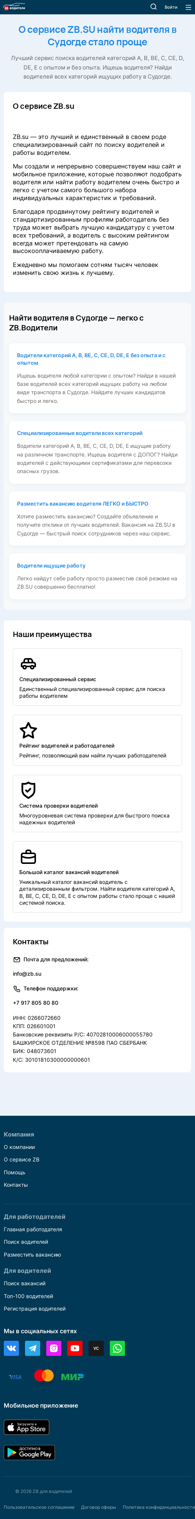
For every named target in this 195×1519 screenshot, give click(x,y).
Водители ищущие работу (51, 565)
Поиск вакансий (24, 1283)
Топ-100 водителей (28, 1296)
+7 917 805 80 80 (35, 1002)
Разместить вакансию (32, 1254)
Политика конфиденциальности (159, 1507)
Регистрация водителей (35, 1308)
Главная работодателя (33, 1229)
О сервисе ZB (21, 1159)
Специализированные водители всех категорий (79, 433)
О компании (19, 1147)
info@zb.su (27, 973)
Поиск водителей (26, 1241)
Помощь (14, 1172)
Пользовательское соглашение (39, 1507)
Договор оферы (98, 1507)
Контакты (16, 1184)
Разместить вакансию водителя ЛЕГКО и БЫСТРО (82, 503)
